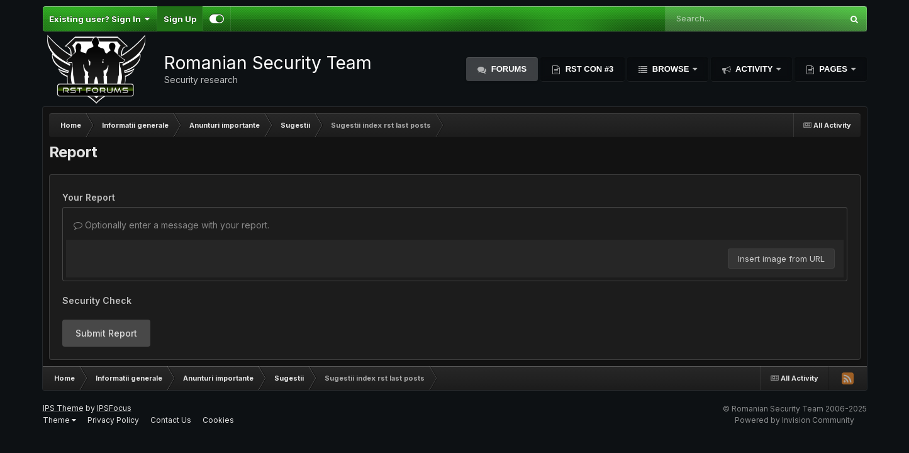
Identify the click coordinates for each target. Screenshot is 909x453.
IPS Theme (63, 408)
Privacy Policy (113, 420)
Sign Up (180, 19)
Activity (754, 69)
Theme (59, 420)
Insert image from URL (781, 259)
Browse (670, 69)
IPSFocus (114, 408)
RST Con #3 (588, 69)
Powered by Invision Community (794, 420)
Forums (508, 69)
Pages (833, 69)
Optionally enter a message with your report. (171, 225)
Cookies (218, 420)
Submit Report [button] (106, 333)
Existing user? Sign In (99, 18)
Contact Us (170, 420)
